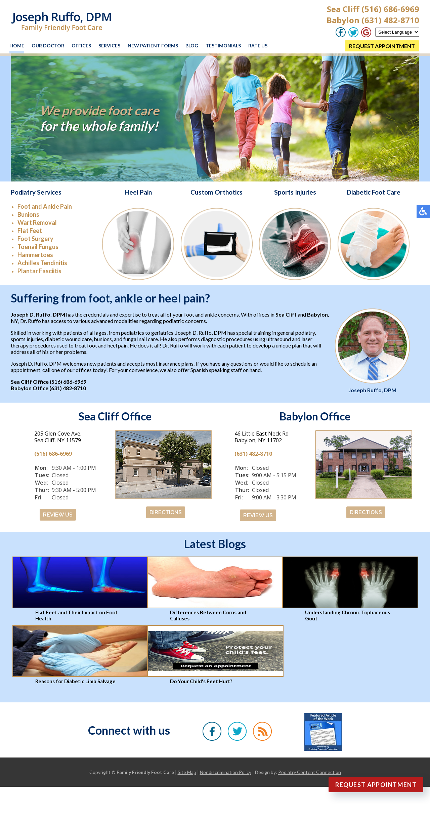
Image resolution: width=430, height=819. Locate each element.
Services (109, 45)
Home (16, 45)
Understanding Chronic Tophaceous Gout (347, 615)
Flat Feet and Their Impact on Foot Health (76, 615)
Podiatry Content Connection (309, 772)
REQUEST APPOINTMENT (382, 46)
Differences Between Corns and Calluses (208, 615)
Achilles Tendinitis (42, 263)
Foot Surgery (35, 238)
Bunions (28, 214)
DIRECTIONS (165, 512)
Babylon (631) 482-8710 (373, 20)
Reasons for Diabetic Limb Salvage (75, 681)
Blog (191, 45)
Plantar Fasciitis (39, 271)
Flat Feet (29, 230)
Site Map (187, 772)
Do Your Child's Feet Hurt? (201, 681)
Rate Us (257, 45)
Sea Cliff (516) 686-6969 (373, 8)
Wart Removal (37, 222)
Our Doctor (48, 45)
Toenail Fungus (37, 246)
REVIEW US (58, 514)
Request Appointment (376, 784)
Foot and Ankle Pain (44, 206)
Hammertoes (35, 254)
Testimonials (223, 45)
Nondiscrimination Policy (225, 772)
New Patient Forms (153, 45)
